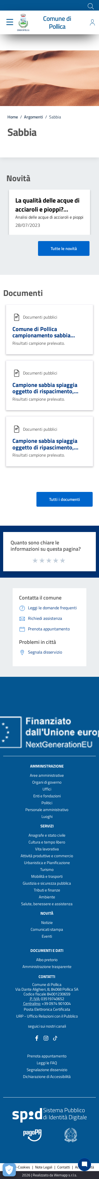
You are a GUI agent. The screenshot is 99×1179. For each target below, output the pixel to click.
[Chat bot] (84, 1164)
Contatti (47, 976)
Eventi (47, 936)
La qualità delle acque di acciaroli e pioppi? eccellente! (47, 209)
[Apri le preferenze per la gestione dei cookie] (9, 1169)
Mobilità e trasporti (47, 876)
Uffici (47, 789)
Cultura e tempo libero (47, 842)
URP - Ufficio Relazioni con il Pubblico (47, 1016)
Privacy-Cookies (17, 1167)
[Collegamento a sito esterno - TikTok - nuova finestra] (55, 1038)
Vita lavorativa (47, 849)
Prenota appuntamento (47, 1056)
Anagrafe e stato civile (47, 835)
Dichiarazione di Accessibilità (47, 1076)
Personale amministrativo (46, 810)
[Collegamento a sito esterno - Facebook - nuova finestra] (37, 1038)
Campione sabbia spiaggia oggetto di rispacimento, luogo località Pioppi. (44, 391)
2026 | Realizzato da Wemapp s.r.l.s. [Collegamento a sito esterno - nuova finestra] (49, 1175)
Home (12, 117)
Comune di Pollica (57, 22)
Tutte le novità (64, 248)
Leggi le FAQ (47, 1063)
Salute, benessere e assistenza (47, 904)
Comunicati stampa (47, 929)
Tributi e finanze (47, 890)
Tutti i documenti (64, 499)
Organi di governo (47, 782)
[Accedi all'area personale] (92, 22)
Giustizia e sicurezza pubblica (47, 883)
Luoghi (47, 816)
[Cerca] (90, 6)
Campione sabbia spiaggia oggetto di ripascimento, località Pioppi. (44, 447)
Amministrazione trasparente (47, 967)
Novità (18, 178)
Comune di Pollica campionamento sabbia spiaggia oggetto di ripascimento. (41, 339)
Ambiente (47, 897)
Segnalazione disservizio (47, 1070)
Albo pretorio (47, 960)
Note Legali (43, 1167)
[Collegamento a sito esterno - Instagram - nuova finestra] (46, 1038)
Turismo (47, 869)
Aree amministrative (47, 775)
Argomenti (33, 117)
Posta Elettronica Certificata (47, 1009)
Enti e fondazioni (47, 796)
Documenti (23, 292)
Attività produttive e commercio (47, 856)
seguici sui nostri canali (47, 1026)
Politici (46, 803)
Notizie (47, 922)
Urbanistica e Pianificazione (47, 863)
